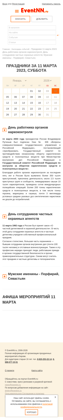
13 (15, 102)
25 (55, 108)
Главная (6, 49)
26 (7, 114)
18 (55, 102)
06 (15, 96)
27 (15, 114)
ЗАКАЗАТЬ (20, 19)
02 (39, 91)
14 (23, 102)
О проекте (9, 370)
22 (31, 108)
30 (39, 114)
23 (39, 108)
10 (47, 96)
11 (55, 96)
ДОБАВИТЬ (42, 19)
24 (47, 108)
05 (7, 96)
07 (23, 96)
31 (47, 114)
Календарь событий (20, 49)
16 (39, 102)
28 (23, 114)
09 (39, 96)
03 (47, 91)
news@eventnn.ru (13, 385)
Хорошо (31, 412)
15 (31, 102)
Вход (4, 4)
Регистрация (18, 4)
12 (7, 102)
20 (15, 108)
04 (55, 91)
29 (31, 114)
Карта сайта (37, 370)
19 (7, 108)
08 (31, 96)
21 (23, 108)
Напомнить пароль (51, 4)
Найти (5, 35)
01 (31, 91)
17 (47, 102)
